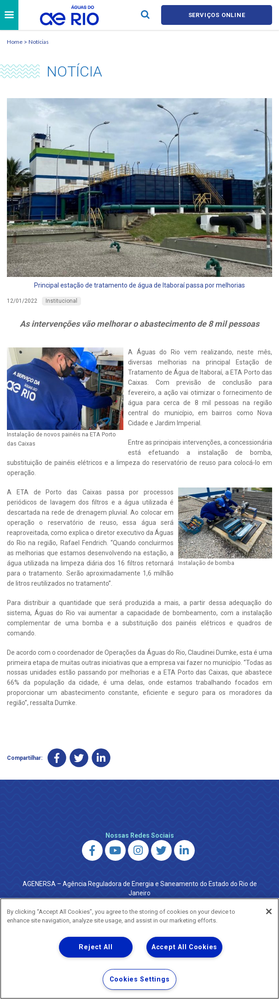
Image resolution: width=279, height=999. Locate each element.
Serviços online (216, 15)
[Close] (269, 911)
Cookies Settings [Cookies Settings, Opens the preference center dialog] (140, 979)
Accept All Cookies (184, 947)
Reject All (95, 947)
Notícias (39, 41)
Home (15, 41)
